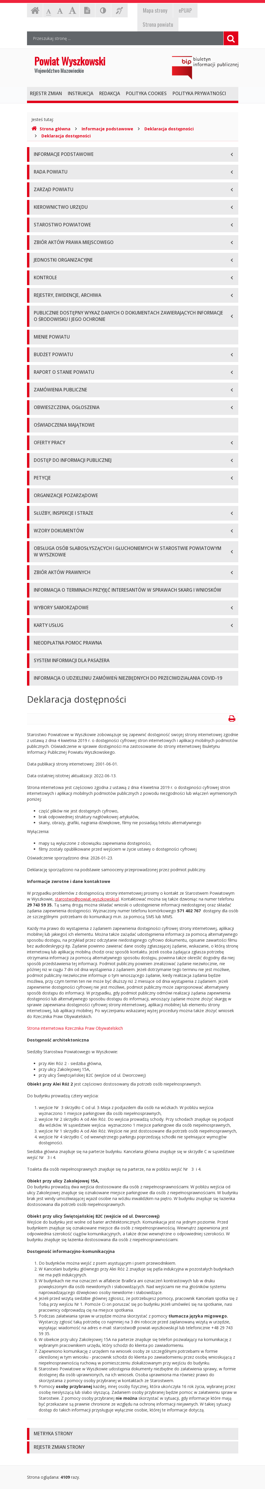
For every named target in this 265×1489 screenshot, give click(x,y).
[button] (132, 1434)
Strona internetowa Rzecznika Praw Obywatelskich (75, 1028)
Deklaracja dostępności (169, 129)
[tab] (132, 1434)
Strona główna (50, 129)
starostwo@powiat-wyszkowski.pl (87, 899)
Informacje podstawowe (107, 129)
